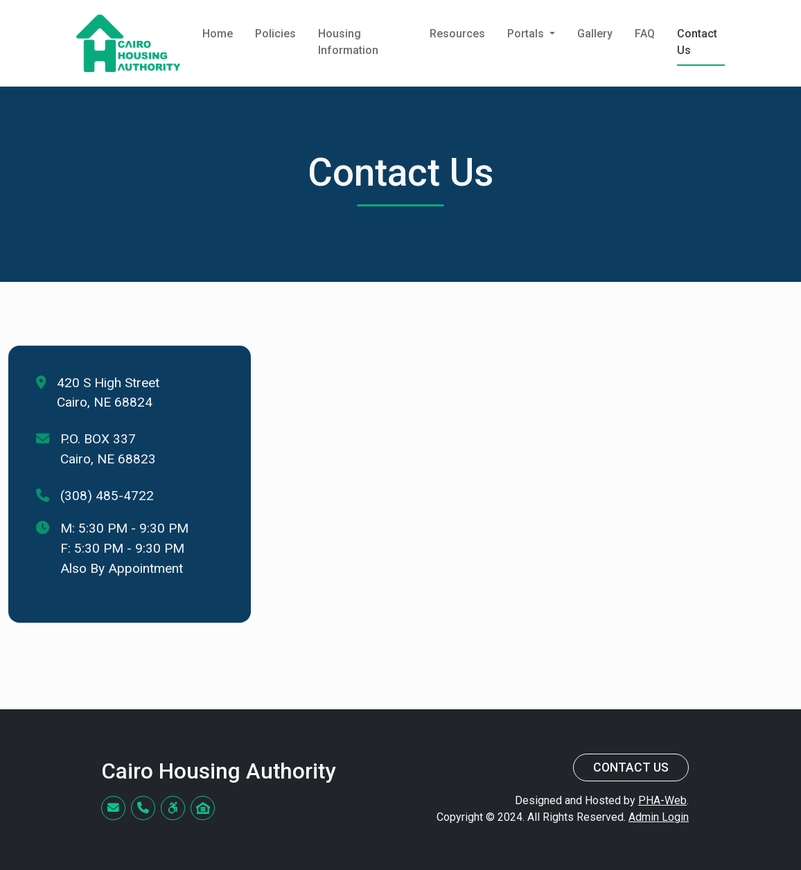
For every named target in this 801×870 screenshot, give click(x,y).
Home (217, 33)
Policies (275, 33)
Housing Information (348, 42)
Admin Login (658, 817)
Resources (457, 33)
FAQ (645, 33)
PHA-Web (662, 800)
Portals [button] (527, 33)
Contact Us (697, 42)
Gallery (595, 33)
